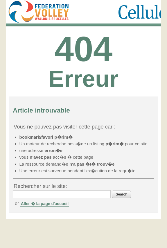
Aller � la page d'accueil (45, 203)
